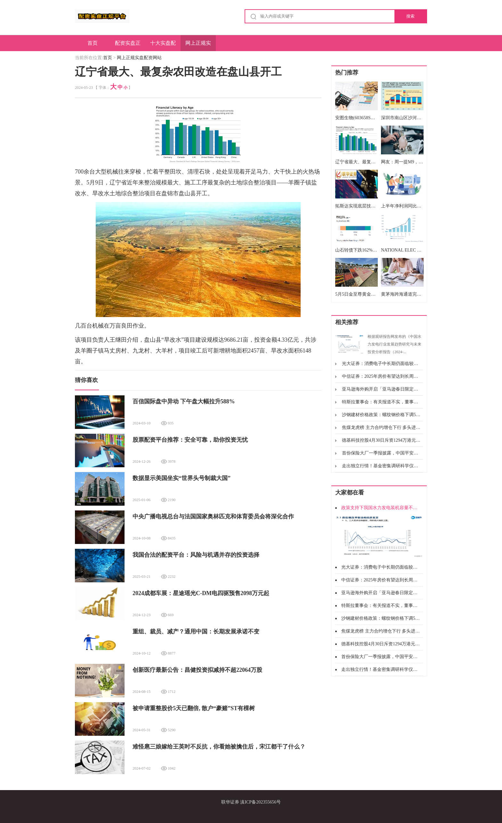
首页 (92, 43)
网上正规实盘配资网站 (198, 45)
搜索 (410, 16)
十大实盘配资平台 (163, 45)
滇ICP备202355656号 (260, 802)
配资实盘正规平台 (128, 45)
